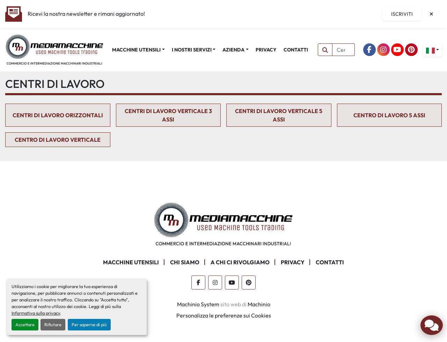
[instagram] (383, 49)
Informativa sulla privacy (36, 313)
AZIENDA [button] (233, 50)
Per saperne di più (89, 324)
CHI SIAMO (184, 262)
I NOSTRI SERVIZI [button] (192, 50)
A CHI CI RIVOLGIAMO (240, 262)
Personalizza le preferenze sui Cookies (223, 315)
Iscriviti (402, 14)
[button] (138, 50)
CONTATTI (296, 50)
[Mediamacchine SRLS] (223, 223)
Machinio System (198, 304)
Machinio (259, 304)
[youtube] (397, 49)
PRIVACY (266, 50)
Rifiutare (52, 324)
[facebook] (369, 49)
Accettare (25, 324)
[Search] (343, 49)
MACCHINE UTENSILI (136, 50)
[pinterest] (411, 49)
